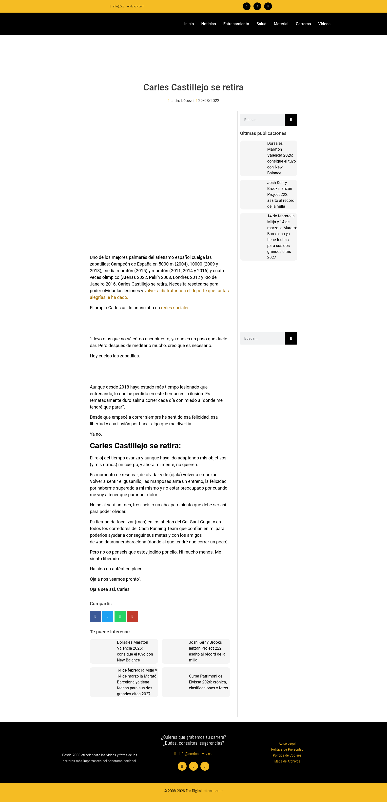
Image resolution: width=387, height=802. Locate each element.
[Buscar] (291, 119)
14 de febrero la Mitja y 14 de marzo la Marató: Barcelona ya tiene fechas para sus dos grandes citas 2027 (137, 682)
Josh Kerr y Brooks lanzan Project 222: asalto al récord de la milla (280, 194)
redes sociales (175, 307)
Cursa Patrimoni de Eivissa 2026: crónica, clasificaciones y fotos (208, 682)
